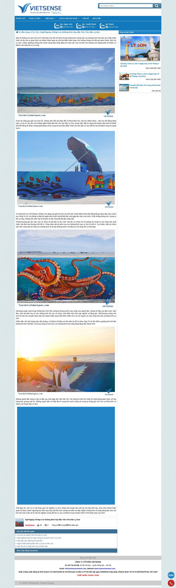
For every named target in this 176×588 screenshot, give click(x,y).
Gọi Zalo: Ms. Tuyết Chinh (79, 25)
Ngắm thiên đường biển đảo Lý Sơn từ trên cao (35, 543)
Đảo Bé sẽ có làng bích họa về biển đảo (32, 546)
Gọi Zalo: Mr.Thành (102, 25)
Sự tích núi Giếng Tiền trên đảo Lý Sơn (32, 535)
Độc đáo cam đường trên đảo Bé (29, 541)
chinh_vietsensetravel (83, 27)
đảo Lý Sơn (69, 123)
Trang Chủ (45, 8)
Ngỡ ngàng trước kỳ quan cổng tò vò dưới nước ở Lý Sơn (39, 538)
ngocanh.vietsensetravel (61, 27)
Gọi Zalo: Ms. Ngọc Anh (57, 25)
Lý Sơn (86, 224)
